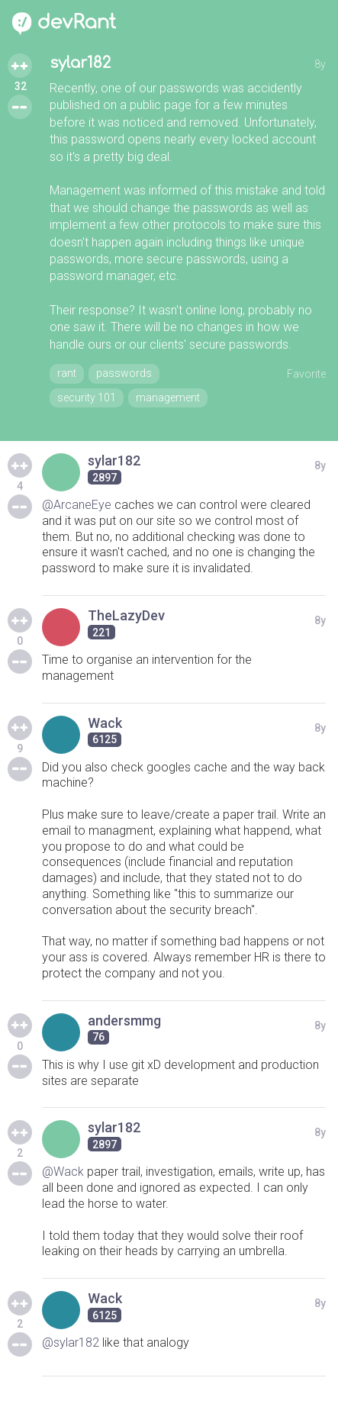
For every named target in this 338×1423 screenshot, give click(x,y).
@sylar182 (70, 1342)
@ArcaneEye (76, 504)
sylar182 (80, 63)
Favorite (306, 374)
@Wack (63, 1171)
